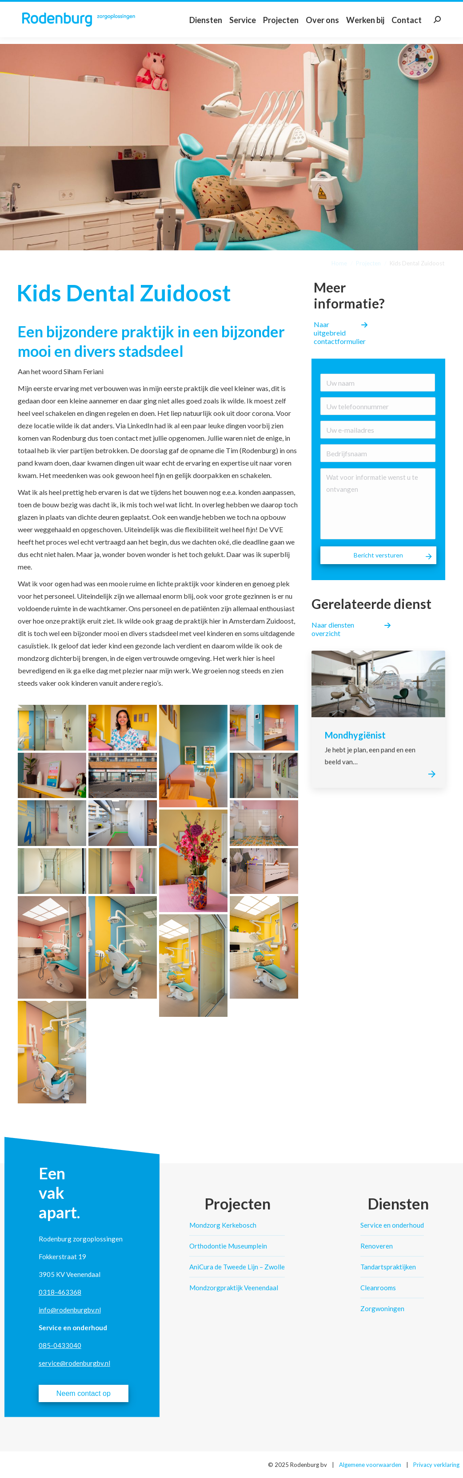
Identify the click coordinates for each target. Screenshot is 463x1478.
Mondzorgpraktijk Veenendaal (233, 1288)
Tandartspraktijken (388, 1267)
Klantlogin (445, 6)
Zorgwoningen (382, 1308)
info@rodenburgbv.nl (70, 1310)
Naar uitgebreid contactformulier (340, 332)
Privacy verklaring (436, 1464)
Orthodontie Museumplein (228, 1246)
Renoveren (376, 1246)
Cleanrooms (378, 1288)
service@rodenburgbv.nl (74, 1363)
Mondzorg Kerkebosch (222, 1225)
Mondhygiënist (355, 735)
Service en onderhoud (392, 1225)
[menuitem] (206, 28)
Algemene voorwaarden (370, 1464)
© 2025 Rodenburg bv (297, 1464)
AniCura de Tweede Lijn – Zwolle (237, 1267)
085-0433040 (60, 1345)
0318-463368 (60, 1292)
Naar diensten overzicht (332, 628)
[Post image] (378, 684)
